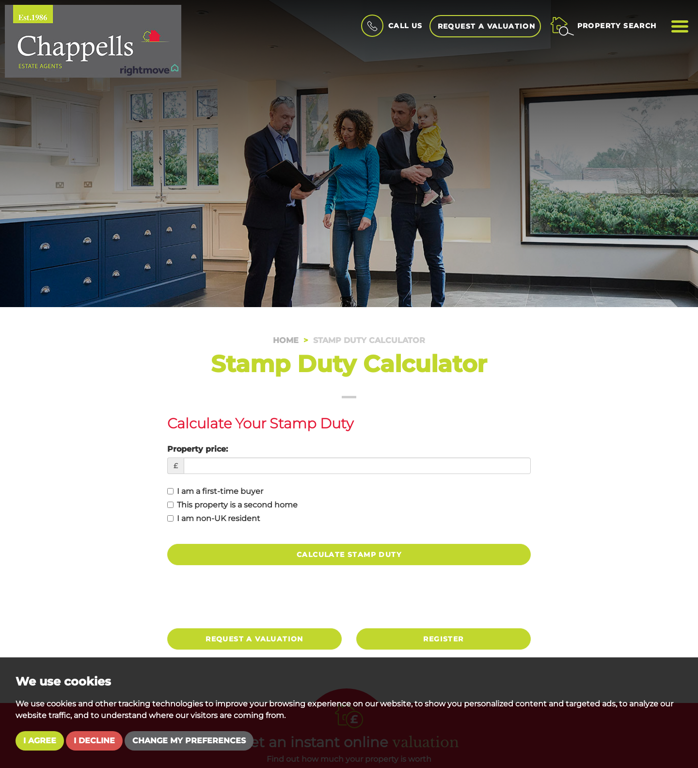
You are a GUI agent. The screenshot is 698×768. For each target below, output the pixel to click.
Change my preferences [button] (189, 740)
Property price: (197, 449)
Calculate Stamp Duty (349, 554)
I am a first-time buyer (215, 491)
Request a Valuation (487, 26)
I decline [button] (94, 740)
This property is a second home (232, 504)
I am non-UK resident (213, 518)
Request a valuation (254, 639)
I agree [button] (39, 740)
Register (443, 639)
